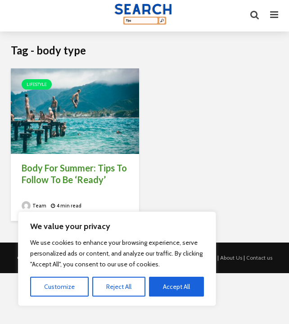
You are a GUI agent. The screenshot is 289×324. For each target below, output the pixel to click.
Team (34, 205)
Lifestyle (37, 84)
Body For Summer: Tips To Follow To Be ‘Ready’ (74, 173)
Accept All (176, 287)
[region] (117, 259)
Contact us (259, 257)
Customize (59, 287)
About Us (231, 257)
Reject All (118, 287)
